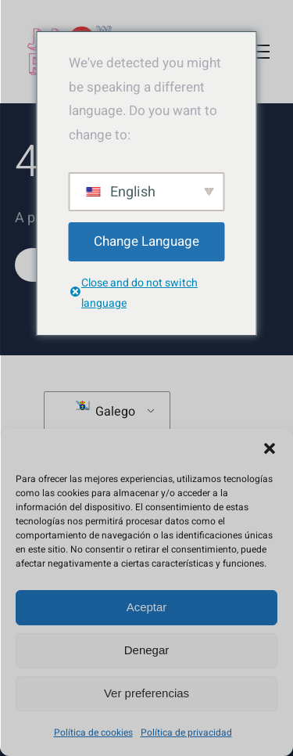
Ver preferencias (146, 693)
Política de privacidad (186, 732)
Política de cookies (93, 732)
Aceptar (147, 607)
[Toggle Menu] (258, 52)
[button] (269, 448)
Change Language (146, 241)
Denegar (147, 650)
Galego (105, 411)
